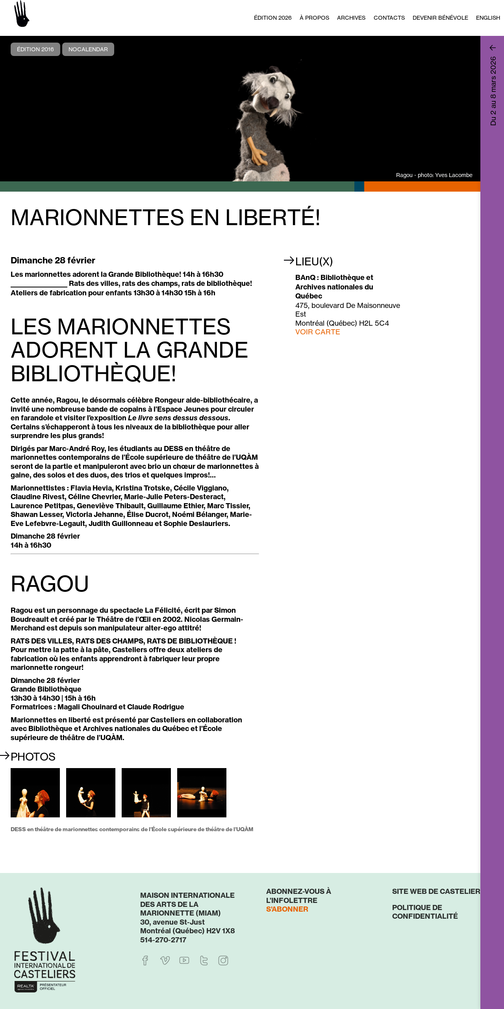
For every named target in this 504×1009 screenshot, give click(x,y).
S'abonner (287, 909)
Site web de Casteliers (438, 891)
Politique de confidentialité (425, 912)
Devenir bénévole (440, 17)
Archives (351, 17)
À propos (314, 17)
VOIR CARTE (317, 331)
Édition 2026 (273, 17)
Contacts (389, 17)
